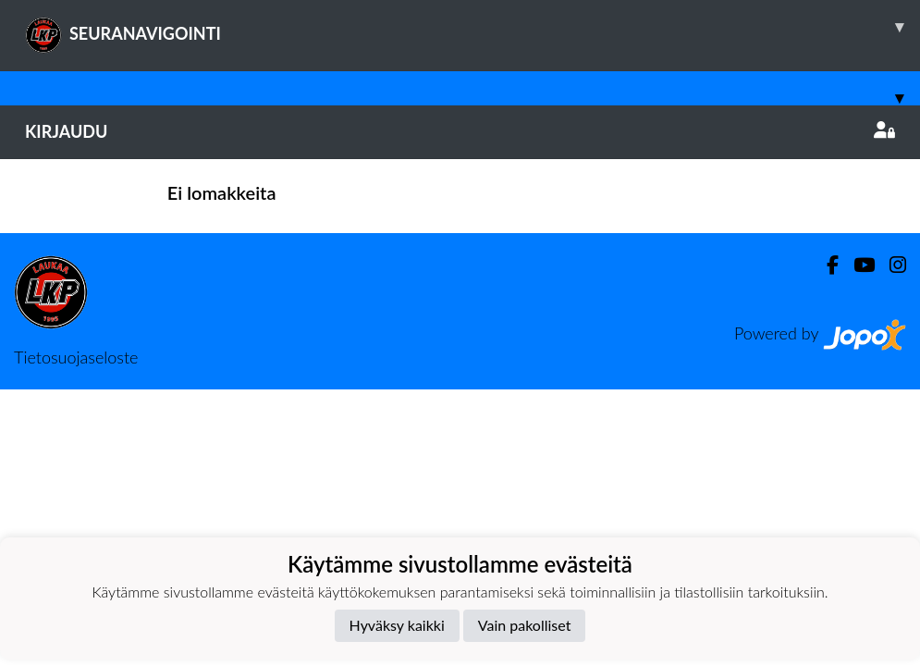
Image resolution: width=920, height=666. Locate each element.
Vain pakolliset (524, 625)
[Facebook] (825, 265)
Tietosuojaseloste (76, 357)
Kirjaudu (460, 131)
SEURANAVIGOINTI (472, 27)
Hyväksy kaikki (397, 625)
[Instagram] (890, 265)
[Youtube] (857, 265)
